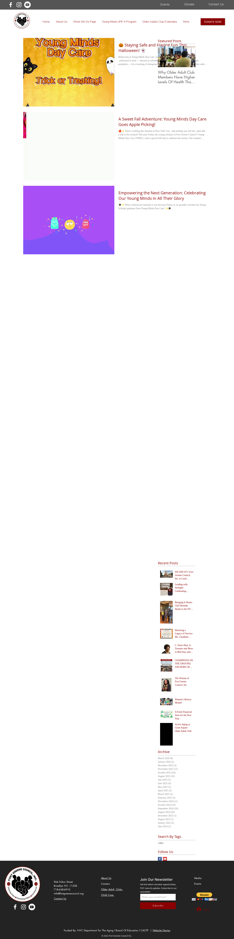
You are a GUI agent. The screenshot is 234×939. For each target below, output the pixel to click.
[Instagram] (19, 4)
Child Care (107, 895)
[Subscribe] (158, 905)
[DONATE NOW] (213, 21)
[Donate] (189, 4)
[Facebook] (10, 4)
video (161, 842)
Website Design (161, 930)
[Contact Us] (216, 4)
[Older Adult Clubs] (136, 4)
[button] (204, 897)
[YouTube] (27, 4)
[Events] (165, 4)
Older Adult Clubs (112, 889)
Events (198, 883)
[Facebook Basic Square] (160, 859)
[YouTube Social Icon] (165, 859)
